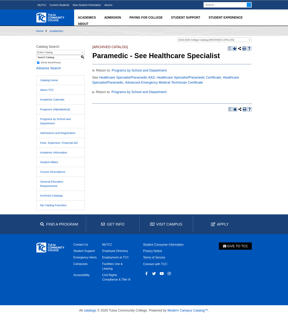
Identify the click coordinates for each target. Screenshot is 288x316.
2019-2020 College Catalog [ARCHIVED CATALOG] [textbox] (206, 39)
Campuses (80, 263)
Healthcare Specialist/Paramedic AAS (127, 77)
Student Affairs (49, 162)
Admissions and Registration (57, 132)
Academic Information (53, 152)
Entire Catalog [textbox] (45, 52)
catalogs (90, 310)
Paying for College (146, 17)
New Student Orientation (87, 5)
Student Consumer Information (163, 244)
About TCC (47, 89)
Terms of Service (154, 257)
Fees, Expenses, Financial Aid (58, 142)
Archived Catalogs (51, 195)
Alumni (108, 5)
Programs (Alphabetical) (55, 109)
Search (249, 5)
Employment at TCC (115, 257)
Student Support (185, 17)
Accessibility (81, 275)
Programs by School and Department (55, 121)
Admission (112, 17)
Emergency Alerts (85, 257)
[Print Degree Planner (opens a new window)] (230, 48)
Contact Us (80, 244)
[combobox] (214, 40)
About (83, 23)
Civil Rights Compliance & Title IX (116, 277)
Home (40, 31)
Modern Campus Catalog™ (187, 310)
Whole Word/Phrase (51, 62)
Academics (87, 17)
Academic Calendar (52, 99)
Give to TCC (235, 246)
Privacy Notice (152, 250)
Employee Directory (115, 250)
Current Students (59, 5)
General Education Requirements (51, 183)
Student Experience (226, 17)
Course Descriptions (52, 171)
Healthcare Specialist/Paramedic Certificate (189, 77)
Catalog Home (49, 80)
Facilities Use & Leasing (112, 266)
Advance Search (48, 68)
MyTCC (42, 5)
